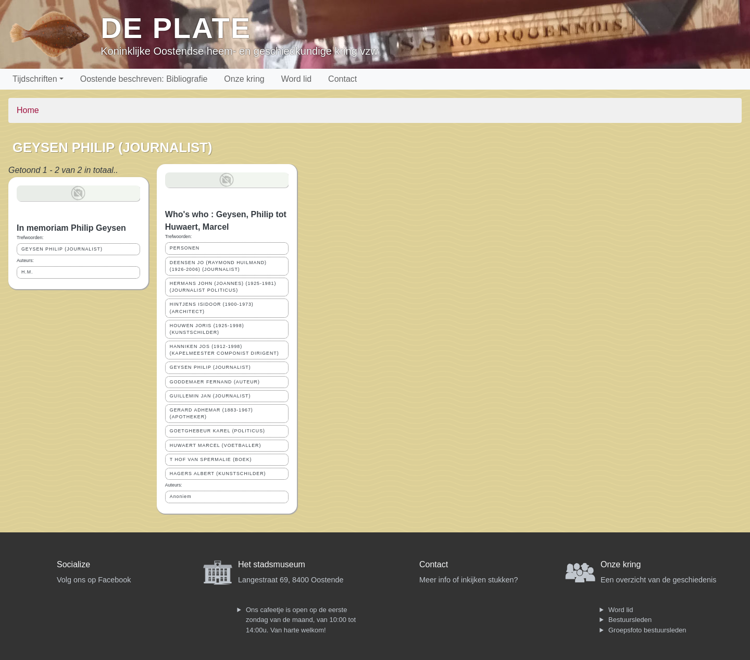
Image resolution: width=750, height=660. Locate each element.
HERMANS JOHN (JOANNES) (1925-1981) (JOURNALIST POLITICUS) (223, 287)
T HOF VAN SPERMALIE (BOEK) (211, 459)
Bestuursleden (630, 620)
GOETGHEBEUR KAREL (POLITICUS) (217, 430)
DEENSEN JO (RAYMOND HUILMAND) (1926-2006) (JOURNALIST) (218, 266)
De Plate (176, 27)
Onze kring (244, 78)
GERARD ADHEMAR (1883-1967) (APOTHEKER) (211, 413)
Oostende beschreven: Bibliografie (144, 78)
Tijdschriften (34, 78)
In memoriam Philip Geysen (71, 227)
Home (28, 110)
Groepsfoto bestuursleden (647, 630)
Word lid (296, 78)
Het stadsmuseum (271, 564)
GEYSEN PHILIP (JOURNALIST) (62, 249)
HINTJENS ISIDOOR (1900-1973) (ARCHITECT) (212, 308)
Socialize (73, 564)
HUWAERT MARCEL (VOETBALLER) (215, 445)
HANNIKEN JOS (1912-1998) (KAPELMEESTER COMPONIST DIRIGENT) (224, 350)
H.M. (27, 272)
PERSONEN (184, 248)
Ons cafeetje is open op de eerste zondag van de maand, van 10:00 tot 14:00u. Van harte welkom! (301, 620)
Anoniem (181, 496)
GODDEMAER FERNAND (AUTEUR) (215, 381)
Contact (342, 78)
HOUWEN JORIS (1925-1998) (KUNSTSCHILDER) (207, 329)
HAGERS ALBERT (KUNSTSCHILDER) (218, 473)
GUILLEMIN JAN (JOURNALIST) (210, 396)
